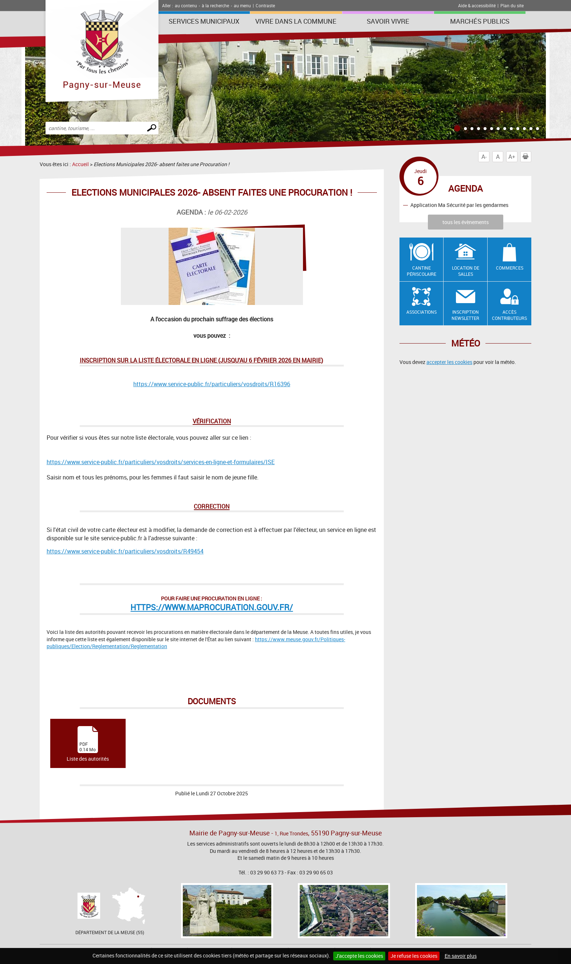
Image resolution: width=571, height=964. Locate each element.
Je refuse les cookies (413, 955)
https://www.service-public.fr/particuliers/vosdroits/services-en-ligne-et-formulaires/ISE (161, 462)
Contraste (265, 5)
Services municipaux (204, 21)
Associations (421, 312)
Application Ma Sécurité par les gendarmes (459, 204)
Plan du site (512, 5)
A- (484, 157)
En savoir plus (461, 955)
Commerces (509, 268)
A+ (511, 157)
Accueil (80, 164)
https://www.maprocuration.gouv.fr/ (211, 607)
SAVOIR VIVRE (388, 21)
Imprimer (527, 157)
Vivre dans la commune (295, 21)
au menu (242, 5)
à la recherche (215, 5)
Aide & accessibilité (477, 5)
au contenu (186, 5)
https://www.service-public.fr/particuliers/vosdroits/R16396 (211, 384)
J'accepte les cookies (359, 955)
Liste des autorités (88, 744)
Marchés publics (479, 21)
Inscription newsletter (465, 315)
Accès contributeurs (509, 315)
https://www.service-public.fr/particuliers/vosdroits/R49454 (125, 551)
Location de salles (465, 271)
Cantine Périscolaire (421, 271)
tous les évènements (465, 222)
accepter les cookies (449, 361)
